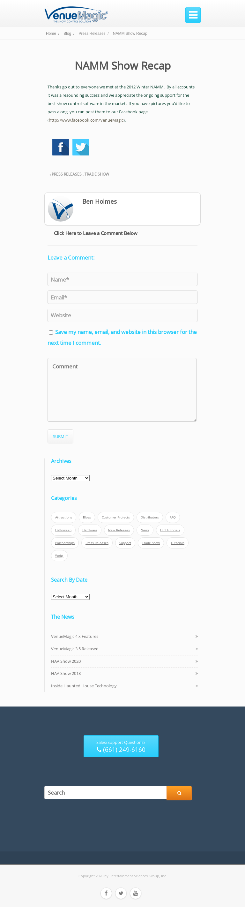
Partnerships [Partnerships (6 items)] (65, 543)
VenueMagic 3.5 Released (75, 649)
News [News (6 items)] (145, 530)
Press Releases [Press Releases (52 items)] (96, 543)
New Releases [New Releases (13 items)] (119, 530)
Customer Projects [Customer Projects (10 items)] (116, 517)
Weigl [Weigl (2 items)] (59, 556)
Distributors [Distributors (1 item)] (150, 517)
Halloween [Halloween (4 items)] (63, 530)
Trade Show (97, 174)
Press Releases (67, 174)
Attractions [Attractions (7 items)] (63, 517)
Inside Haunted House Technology (84, 686)
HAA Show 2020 (66, 661)
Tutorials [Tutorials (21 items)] (177, 543)
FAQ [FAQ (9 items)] (173, 517)
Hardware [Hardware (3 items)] (89, 530)
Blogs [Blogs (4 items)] (87, 517)
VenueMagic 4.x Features (74, 636)
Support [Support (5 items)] (125, 543)
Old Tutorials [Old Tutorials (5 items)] (170, 530)
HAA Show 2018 (66, 673)
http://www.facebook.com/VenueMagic (86, 120)
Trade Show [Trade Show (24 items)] (151, 543)
